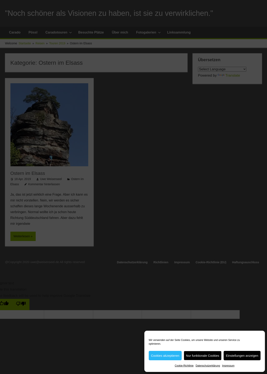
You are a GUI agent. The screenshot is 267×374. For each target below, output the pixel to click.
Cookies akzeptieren (165, 355)
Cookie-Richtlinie (184, 365)
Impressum (228, 365)
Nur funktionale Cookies (202, 355)
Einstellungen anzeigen (242, 355)
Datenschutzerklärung (208, 365)
